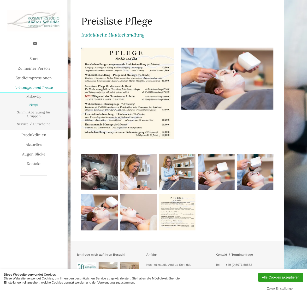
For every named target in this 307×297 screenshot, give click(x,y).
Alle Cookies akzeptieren (281, 277)
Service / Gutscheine (34, 124)
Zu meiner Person (34, 68)
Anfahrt (151, 254)
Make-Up (33, 96)
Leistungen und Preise (33, 87)
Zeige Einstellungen (280, 288)
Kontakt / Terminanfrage (234, 254)
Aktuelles (34, 144)
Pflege (33, 104)
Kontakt (34, 163)
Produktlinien (33, 134)
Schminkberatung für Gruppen (33, 114)
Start (34, 58)
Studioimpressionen (34, 77)
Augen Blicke (34, 154)
